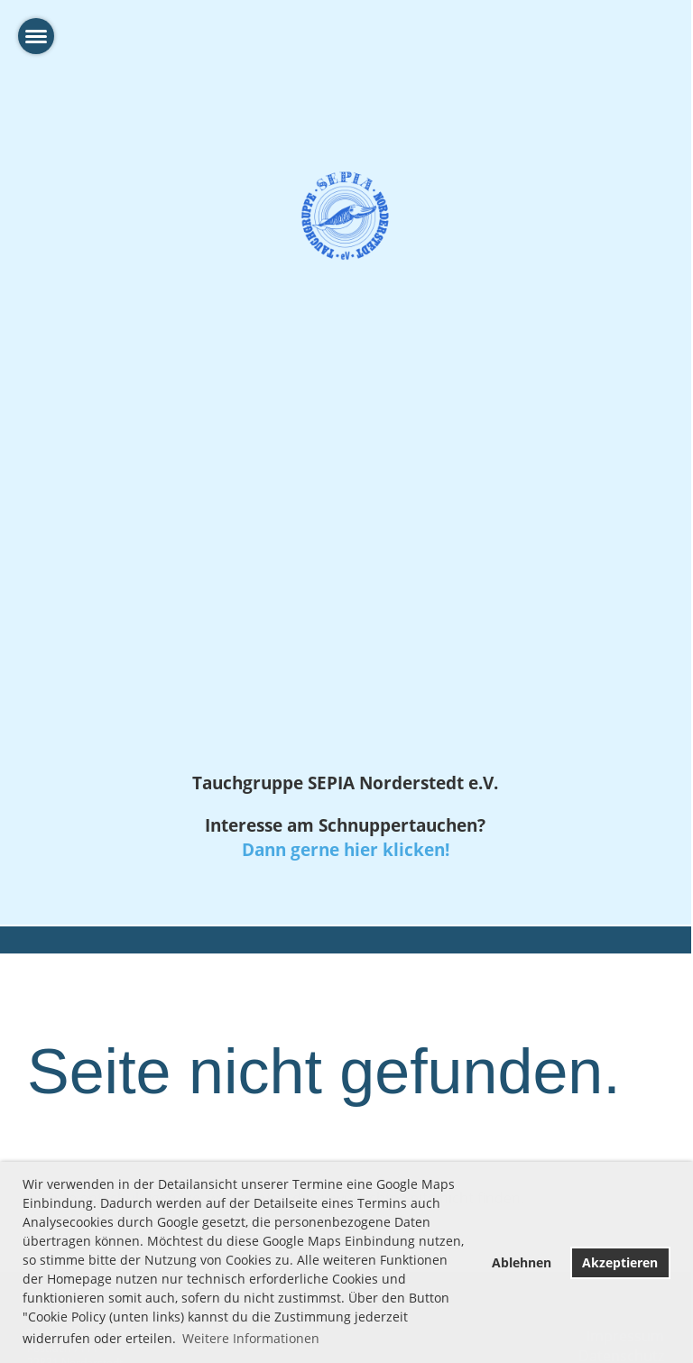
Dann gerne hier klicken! (345, 849)
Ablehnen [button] (521, 1262)
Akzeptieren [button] (620, 1262)
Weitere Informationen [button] (250, 1338)
